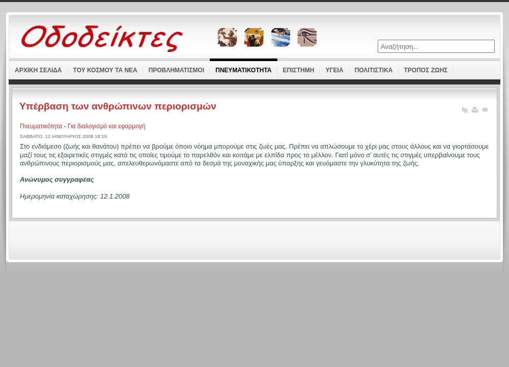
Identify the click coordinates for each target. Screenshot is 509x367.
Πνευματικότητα (42, 126)
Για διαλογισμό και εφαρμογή (107, 126)
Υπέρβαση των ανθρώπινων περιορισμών (117, 106)
